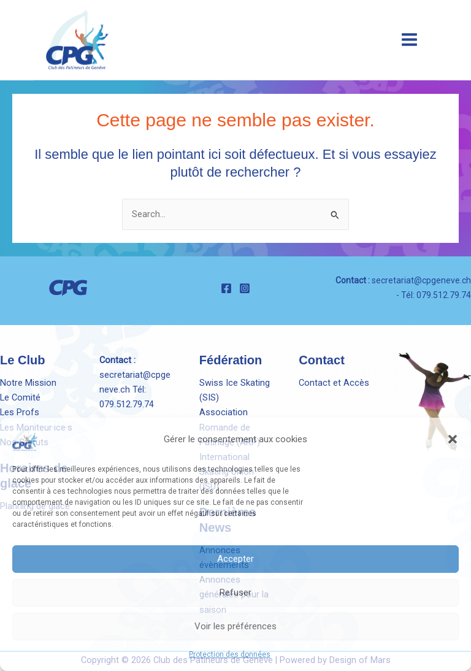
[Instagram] (244, 288)
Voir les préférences (235, 626)
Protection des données (229, 654)
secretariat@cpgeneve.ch (421, 280)
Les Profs (19, 412)
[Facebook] (226, 288)
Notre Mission (28, 382)
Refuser (235, 592)
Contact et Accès (334, 382)
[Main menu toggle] (409, 39)
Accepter (235, 558)
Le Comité (20, 397)
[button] (452, 439)
